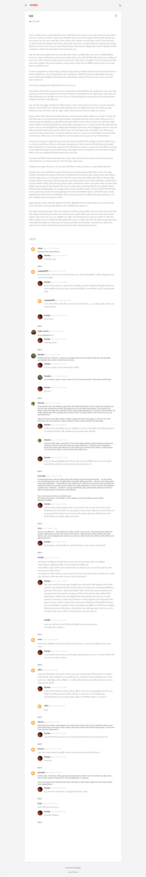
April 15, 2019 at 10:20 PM (57, 706)
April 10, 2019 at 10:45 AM (51, 248)
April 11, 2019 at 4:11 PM (51, 558)
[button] (116, 15)
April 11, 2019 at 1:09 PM (58, 504)
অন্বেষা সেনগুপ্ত (43, 331)
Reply (40, 266)
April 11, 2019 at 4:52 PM (59, 440)
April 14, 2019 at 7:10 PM (58, 733)
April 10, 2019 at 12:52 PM (59, 282)
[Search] (120, 6)
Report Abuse (73, 872)
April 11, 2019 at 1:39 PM (49, 528)
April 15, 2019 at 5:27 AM (58, 757)
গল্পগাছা (32, 239)
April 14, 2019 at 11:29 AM (59, 687)
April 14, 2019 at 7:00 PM (51, 722)
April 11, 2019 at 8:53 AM (58, 425)
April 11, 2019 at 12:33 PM (54, 476)
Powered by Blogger (73, 868)
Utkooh (41, 722)
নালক (40, 639)
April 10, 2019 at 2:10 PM (58, 364)
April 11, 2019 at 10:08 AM (59, 376)
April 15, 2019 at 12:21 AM (53, 772)
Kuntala (47, 255)
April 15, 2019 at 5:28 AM (58, 788)
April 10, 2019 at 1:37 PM (56, 331)
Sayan (40, 248)
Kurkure (41, 749)
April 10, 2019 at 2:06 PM (52, 354)
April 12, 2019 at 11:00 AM (59, 651)
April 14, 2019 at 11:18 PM (53, 749)
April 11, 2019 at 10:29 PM (50, 639)
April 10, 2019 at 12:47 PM (57, 271)
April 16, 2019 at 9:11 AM (58, 812)
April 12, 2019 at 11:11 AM (59, 457)
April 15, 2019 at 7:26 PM (58, 620)
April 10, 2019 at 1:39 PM (58, 339)
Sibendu (41, 403)
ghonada (41, 772)
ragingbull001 (43, 271)
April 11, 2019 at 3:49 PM (58, 542)
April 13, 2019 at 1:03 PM (50, 670)
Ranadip (41, 355)
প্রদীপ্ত (40, 670)
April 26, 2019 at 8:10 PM (63, 300)
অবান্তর (34, 5)
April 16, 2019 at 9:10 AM (49, 803)
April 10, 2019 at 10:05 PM (53, 403)
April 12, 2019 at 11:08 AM (59, 581)
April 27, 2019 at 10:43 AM (59, 315)
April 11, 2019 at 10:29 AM (59, 387)
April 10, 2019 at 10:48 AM (59, 255)
